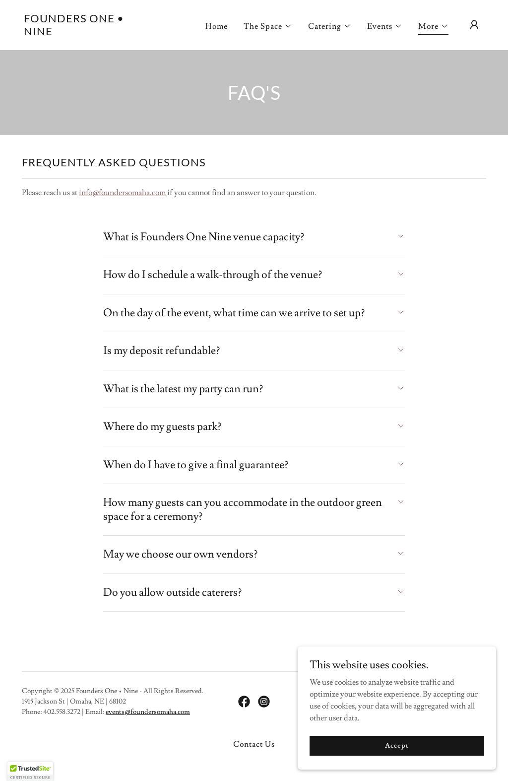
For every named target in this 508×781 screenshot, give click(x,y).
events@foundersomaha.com (148, 712)
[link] (88, 33)
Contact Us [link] (254, 744)
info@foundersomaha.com (122, 193)
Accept (396, 745)
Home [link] (216, 26)
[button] (268, 26)
